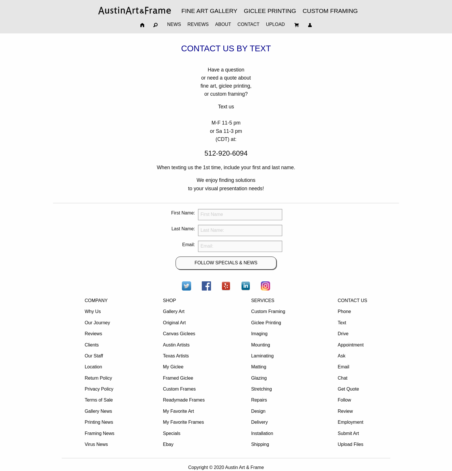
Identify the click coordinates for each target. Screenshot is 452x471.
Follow (344, 399)
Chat (342, 378)
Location (93, 366)
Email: (188, 244)
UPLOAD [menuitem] (275, 24)
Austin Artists (176, 344)
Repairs (259, 399)
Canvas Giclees (179, 333)
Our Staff (94, 355)
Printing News (99, 422)
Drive (343, 333)
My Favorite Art (178, 411)
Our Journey (97, 322)
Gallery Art (173, 311)
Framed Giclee (178, 378)
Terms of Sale (99, 399)
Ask (341, 355)
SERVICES (262, 300)
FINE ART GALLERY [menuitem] (209, 10)
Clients (92, 344)
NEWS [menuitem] (174, 24)
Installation (262, 433)
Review (345, 411)
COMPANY (96, 300)
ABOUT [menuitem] (223, 24)
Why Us (93, 311)
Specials (171, 433)
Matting (258, 366)
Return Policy (98, 378)
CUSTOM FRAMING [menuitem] (330, 10)
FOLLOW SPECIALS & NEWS (226, 262)
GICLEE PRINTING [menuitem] (270, 10)
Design (258, 411)
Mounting (260, 344)
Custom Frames (179, 389)
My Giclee (173, 366)
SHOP (169, 300)
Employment (350, 422)
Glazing (259, 378)
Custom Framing (268, 311)
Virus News (96, 444)
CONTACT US (352, 300)
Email (343, 366)
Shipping (260, 444)
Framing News (99, 433)
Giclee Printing (266, 322)
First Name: (183, 212)
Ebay (168, 444)
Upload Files (350, 444)
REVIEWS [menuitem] (198, 24)
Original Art (174, 322)
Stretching (261, 389)
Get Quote (348, 389)
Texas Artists (176, 355)
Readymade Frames (184, 399)
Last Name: (183, 228)
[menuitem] (134, 10)
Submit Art (348, 433)
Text (342, 322)
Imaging (259, 333)
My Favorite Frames (183, 422)
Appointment (351, 344)
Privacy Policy (99, 389)
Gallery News (98, 411)
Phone (344, 311)
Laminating (262, 355)
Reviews (93, 333)
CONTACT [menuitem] (248, 24)
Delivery (259, 422)
